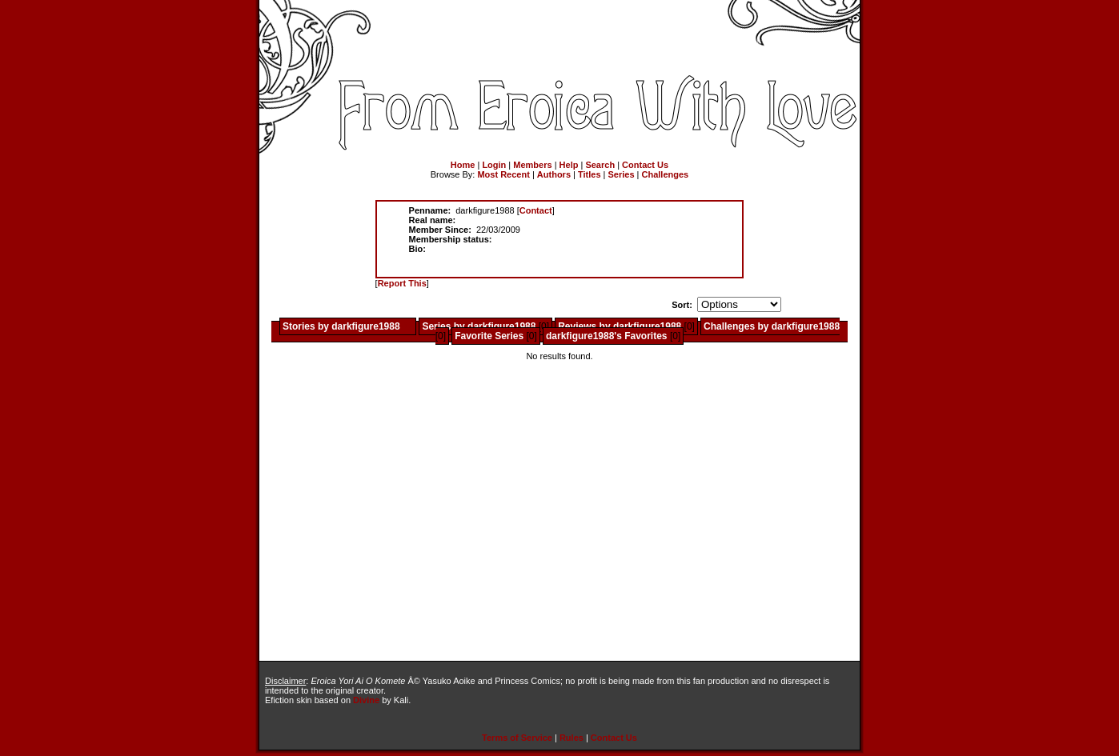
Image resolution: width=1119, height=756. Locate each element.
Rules (572, 737)
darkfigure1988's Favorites (607, 336)
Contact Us (645, 165)
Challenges (665, 174)
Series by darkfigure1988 (478, 326)
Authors (554, 174)
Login (494, 165)
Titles (589, 174)
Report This (402, 283)
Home (463, 165)
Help (569, 165)
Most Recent (503, 174)
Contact (535, 210)
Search (600, 165)
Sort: (682, 305)
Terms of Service (517, 737)
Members (532, 165)
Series (621, 174)
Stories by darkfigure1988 (341, 326)
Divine (366, 700)
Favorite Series (489, 336)
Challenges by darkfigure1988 (772, 326)
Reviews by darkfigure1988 (619, 326)
